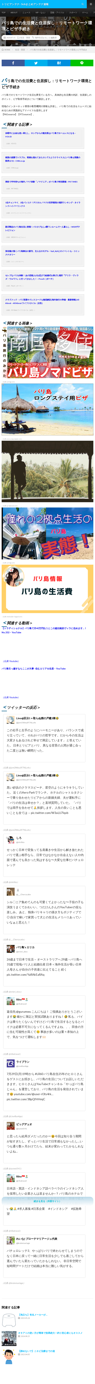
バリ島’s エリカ (25, 947)
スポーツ (73, 12)
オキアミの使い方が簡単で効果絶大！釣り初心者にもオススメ (50, 1332)
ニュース (26, 12)
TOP (3, 12)
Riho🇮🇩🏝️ (22, 999)
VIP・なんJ (40, 12)
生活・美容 (25, 38)
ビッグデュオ (24, 1124)
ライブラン (22, 1061)
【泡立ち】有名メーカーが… (33, 1314)
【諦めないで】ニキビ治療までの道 (36, 1351)
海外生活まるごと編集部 (46, 38)
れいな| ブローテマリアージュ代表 (36, 1238)
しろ (19, 837)
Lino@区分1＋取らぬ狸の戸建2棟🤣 (37, 718)
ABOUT (14, 12)
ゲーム (85, 12)
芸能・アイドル (57, 12)
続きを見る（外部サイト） (47, 1201)
